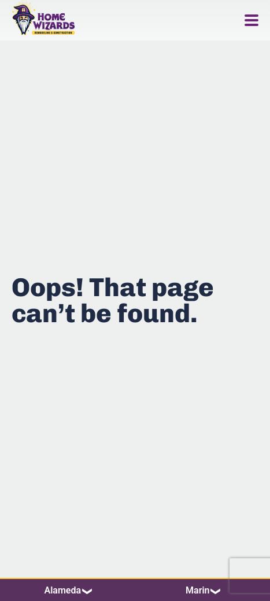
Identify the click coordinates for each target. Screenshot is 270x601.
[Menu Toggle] (251, 20)
